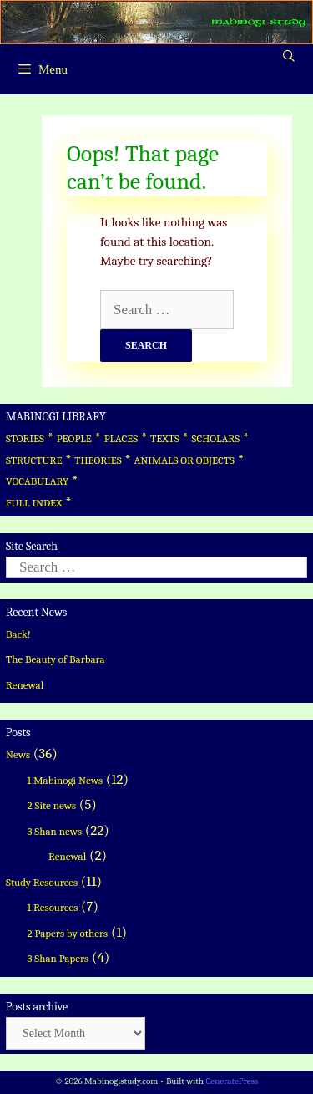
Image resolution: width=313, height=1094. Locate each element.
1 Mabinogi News (65, 780)
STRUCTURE (34, 460)
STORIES (25, 438)
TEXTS (164, 438)
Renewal (24, 685)
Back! (18, 634)
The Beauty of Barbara (55, 659)
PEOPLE (74, 438)
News (18, 754)
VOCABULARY (37, 481)
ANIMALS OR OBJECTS (184, 460)
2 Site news (52, 805)
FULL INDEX (34, 502)
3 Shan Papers (58, 958)
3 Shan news (55, 831)
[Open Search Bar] (289, 56)
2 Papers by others (68, 933)
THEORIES (97, 460)
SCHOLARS (216, 438)
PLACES (121, 438)
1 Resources (53, 907)
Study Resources (42, 882)
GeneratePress (231, 1081)
